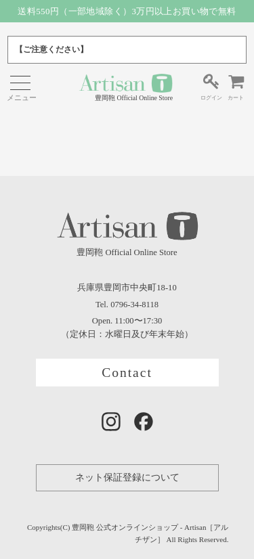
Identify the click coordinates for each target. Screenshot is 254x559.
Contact (127, 372)
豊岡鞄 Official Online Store (126, 87)
